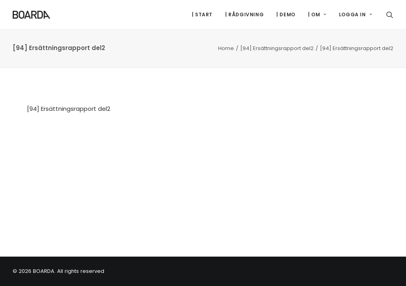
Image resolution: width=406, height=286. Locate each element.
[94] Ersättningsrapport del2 (277, 48)
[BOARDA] (31, 15)
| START (202, 14)
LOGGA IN (355, 14)
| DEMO (285, 14)
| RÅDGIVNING (244, 14)
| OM (317, 14)
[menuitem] (202, 14)
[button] (389, 14)
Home (226, 48)
